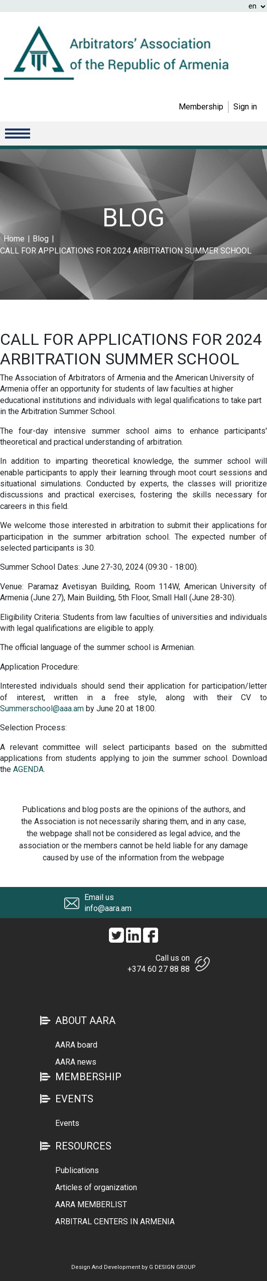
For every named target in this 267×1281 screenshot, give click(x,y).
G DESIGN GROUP (172, 1267)
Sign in (245, 106)
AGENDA (28, 769)
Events (67, 1123)
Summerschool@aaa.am (42, 708)
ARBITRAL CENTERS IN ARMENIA (115, 1221)
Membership (201, 106)
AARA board (76, 1045)
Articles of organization (96, 1187)
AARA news (75, 1062)
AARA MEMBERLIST (91, 1204)
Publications (77, 1170)
